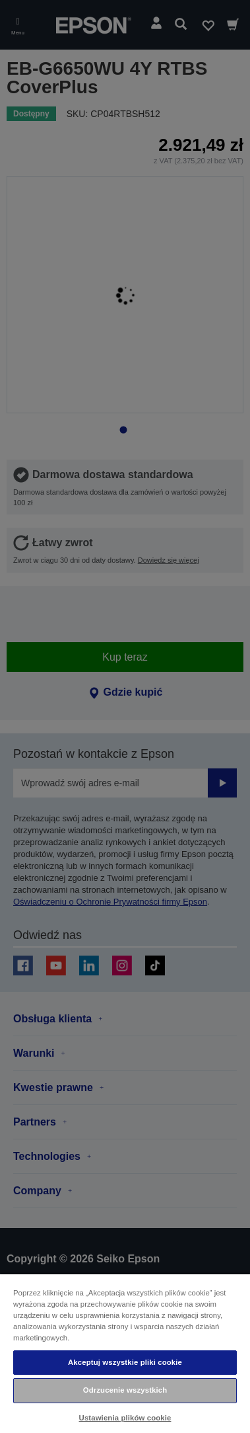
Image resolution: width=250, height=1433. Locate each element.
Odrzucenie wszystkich (125, 1390)
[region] (125, 1353)
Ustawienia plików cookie (125, 1418)
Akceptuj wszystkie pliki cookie (125, 1362)
